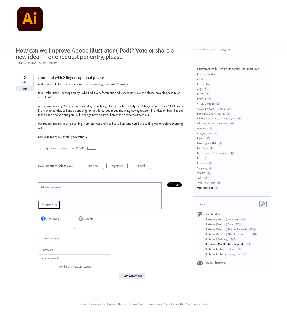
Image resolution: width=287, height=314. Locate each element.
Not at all (96, 166)
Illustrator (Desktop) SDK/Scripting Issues (228, 234)
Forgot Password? (49, 258)
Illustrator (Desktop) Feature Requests (226, 229)
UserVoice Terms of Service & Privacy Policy (140, 304)
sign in (226, 49)
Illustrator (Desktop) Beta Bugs (222, 219)
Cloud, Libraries (205, 103)
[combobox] (229, 204)
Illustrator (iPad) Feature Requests (218, 69)
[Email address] (74, 238)
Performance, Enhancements (212, 153)
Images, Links (204, 133)
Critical (143, 166)
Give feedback (214, 214)
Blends (200, 93)
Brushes (201, 98)
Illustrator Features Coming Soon (223, 254)
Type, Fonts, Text (206, 182)
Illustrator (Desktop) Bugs (219, 224)
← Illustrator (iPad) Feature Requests (36, 62)
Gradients (202, 128)
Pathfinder (202, 148)
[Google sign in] (93, 218)
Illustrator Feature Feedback (221, 249)
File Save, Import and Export (212, 123)
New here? (74, 266)
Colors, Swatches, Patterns (211, 108)
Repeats (201, 163)
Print (199, 158)
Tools (200, 177)
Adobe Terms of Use (174, 304)
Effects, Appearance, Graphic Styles (216, 118)
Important (119, 166)
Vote (24, 89)
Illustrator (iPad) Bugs (217, 239)
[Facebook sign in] (56, 218)
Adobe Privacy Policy (196, 304)
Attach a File (51, 204)
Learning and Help (207, 143)
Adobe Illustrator (215, 263)
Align (200, 89)
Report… (91, 148)
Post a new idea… (207, 74)
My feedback (204, 84)
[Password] (74, 250)
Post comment (132, 276)
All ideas (202, 79)
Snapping (202, 168)
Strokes (201, 173)
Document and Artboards (211, 113)
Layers (200, 138)
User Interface (250, 69)
